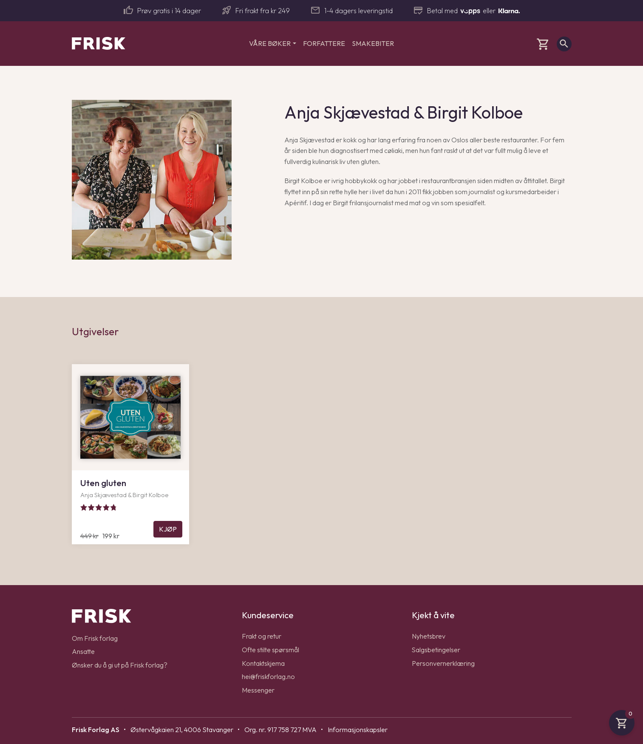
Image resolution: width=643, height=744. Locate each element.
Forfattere (324, 43)
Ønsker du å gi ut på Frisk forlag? (119, 665)
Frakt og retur (261, 636)
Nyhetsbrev (428, 636)
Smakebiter (373, 43)
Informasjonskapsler (358, 729)
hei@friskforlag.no (268, 676)
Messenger (258, 690)
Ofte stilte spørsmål (270, 649)
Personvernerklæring (443, 663)
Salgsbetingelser (436, 649)
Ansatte (83, 651)
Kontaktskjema (263, 663)
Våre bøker (270, 43)
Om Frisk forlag (95, 638)
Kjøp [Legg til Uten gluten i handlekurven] (168, 529)
